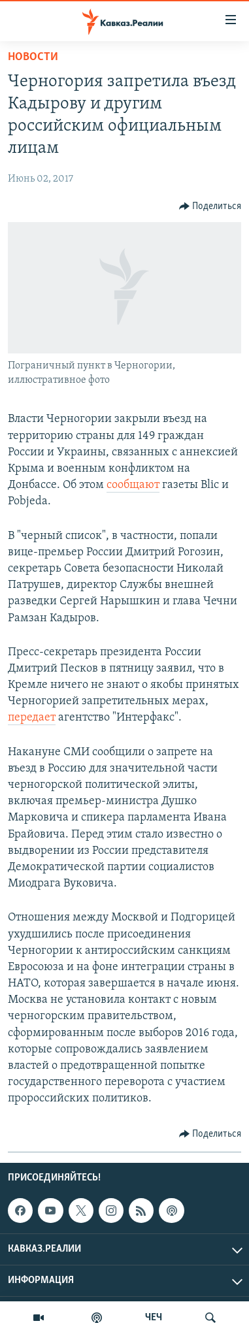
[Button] (210, 206)
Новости (33, 57)
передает (32, 717)
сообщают (133, 485)
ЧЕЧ (153, 1317)
